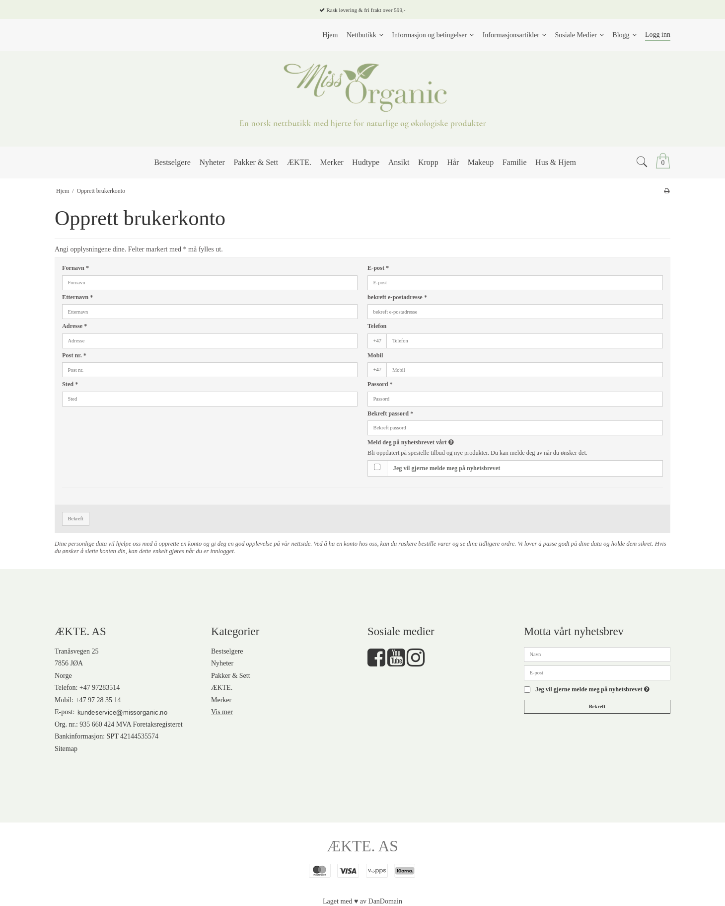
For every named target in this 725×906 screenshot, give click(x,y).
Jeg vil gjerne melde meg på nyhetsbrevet (446, 468)
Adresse (74, 326)
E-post (378, 267)
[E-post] (597, 672)
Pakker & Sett (230, 675)
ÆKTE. (221, 687)
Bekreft (76, 518)
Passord (380, 384)
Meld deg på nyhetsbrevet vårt (446, 442)
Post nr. (74, 355)
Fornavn (75, 267)
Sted (70, 384)
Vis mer (222, 712)
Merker (221, 700)
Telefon (376, 326)
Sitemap (66, 748)
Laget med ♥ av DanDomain (362, 901)
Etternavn (77, 297)
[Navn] (597, 654)
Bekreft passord (390, 413)
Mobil (375, 355)
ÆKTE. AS (362, 846)
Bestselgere (227, 651)
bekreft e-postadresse (397, 297)
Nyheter (222, 663)
